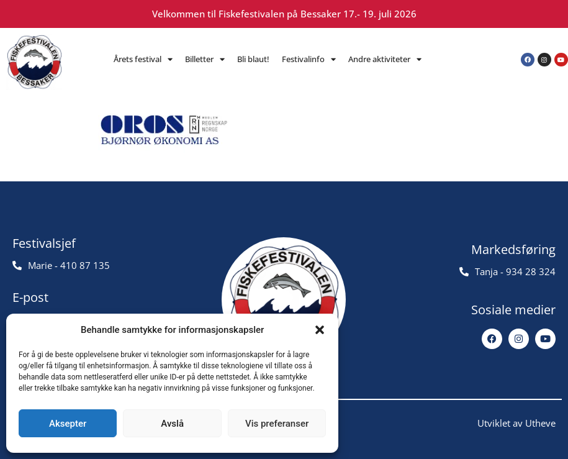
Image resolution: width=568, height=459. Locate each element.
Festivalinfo (309, 59)
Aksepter (67, 423)
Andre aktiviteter (384, 59)
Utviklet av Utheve (516, 423)
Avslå (172, 423)
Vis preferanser (277, 423)
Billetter (205, 59)
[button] (319, 330)
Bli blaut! (253, 59)
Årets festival (143, 59)
